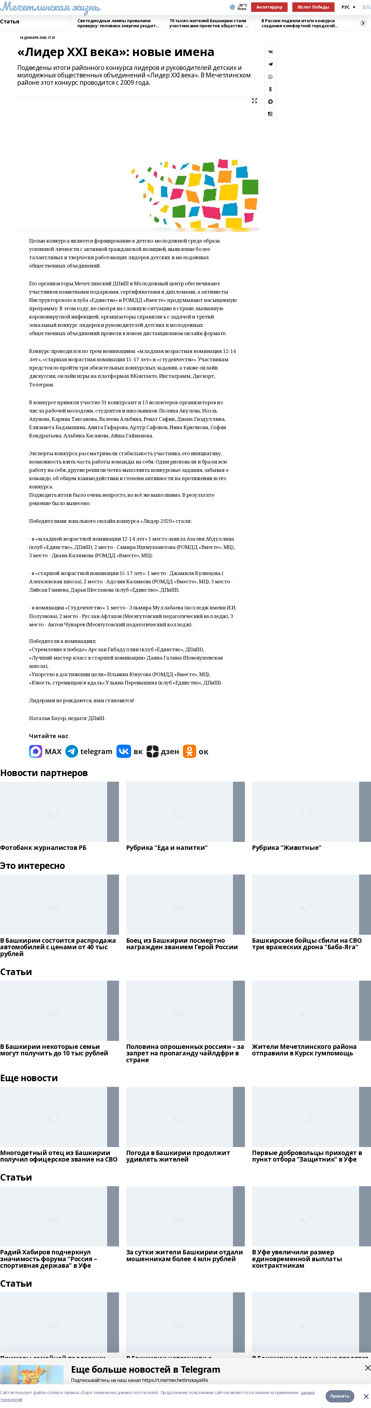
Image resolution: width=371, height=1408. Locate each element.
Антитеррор (269, 7)
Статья (9, 21)
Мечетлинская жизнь (49, 6)
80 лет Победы (313, 7)
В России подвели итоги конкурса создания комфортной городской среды (298, 23)
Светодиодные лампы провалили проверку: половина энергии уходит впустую (116, 23)
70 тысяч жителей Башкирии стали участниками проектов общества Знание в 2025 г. (207, 23)
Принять (340, 1396)
